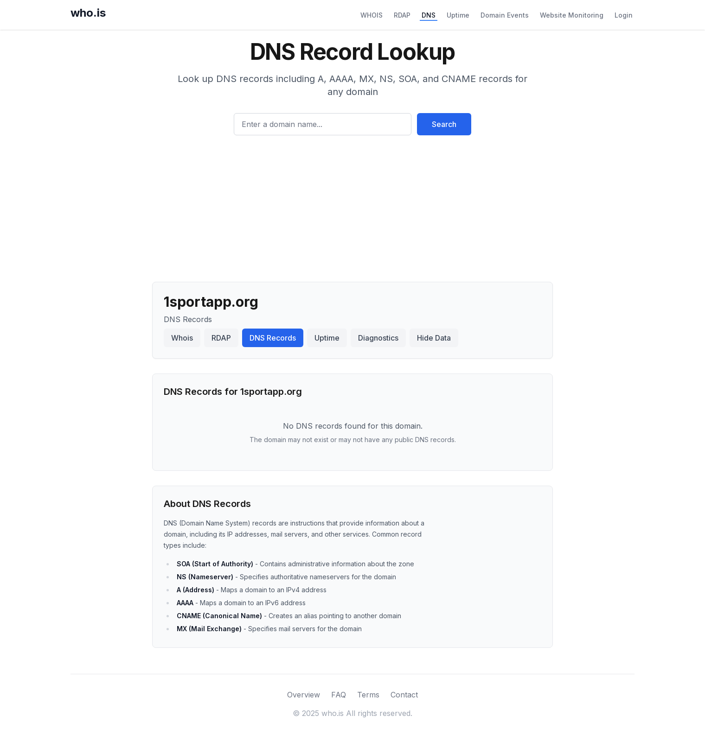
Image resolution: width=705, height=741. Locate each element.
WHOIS (371, 15)
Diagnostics (378, 337)
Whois (182, 337)
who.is (88, 12)
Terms (368, 694)
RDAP (402, 15)
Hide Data (434, 337)
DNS (429, 15)
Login (624, 15)
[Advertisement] (352, 205)
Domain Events (505, 15)
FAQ (338, 694)
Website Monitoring (571, 15)
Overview (303, 694)
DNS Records (273, 337)
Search (444, 124)
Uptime (458, 15)
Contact (404, 694)
